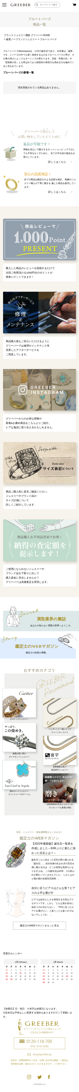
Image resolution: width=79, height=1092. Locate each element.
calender (39, 980)
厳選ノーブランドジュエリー (21, 39)
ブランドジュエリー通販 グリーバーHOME (27, 35)
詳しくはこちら (57, 161)
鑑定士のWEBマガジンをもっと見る (39, 925)
